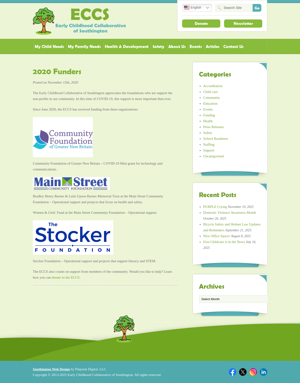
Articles (212, 46)
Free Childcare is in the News (224, 242)
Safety (158, 46)
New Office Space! (216, 236)
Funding (209, 115)
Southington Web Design (51, 369)
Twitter (243, 372)
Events (196, 46)
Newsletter (243, 23)
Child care (210, 92)
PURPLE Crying (215, 207)
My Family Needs (84, 46)
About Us (177, 46)
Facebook (232, 372)
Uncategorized (213, 156)
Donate (201, 23)
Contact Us (233, 46)
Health (208, 121)
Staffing (208, 144)
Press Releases (213, 127)
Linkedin (263, 372)
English (192, 8)
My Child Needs (49, 46)
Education (210, 103)
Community (211, 97)
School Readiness (215, 138)
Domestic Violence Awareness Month (229, 212)
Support (208, 150)
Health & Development (127, 46)
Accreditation (212, 86)
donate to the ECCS (65, 277)
